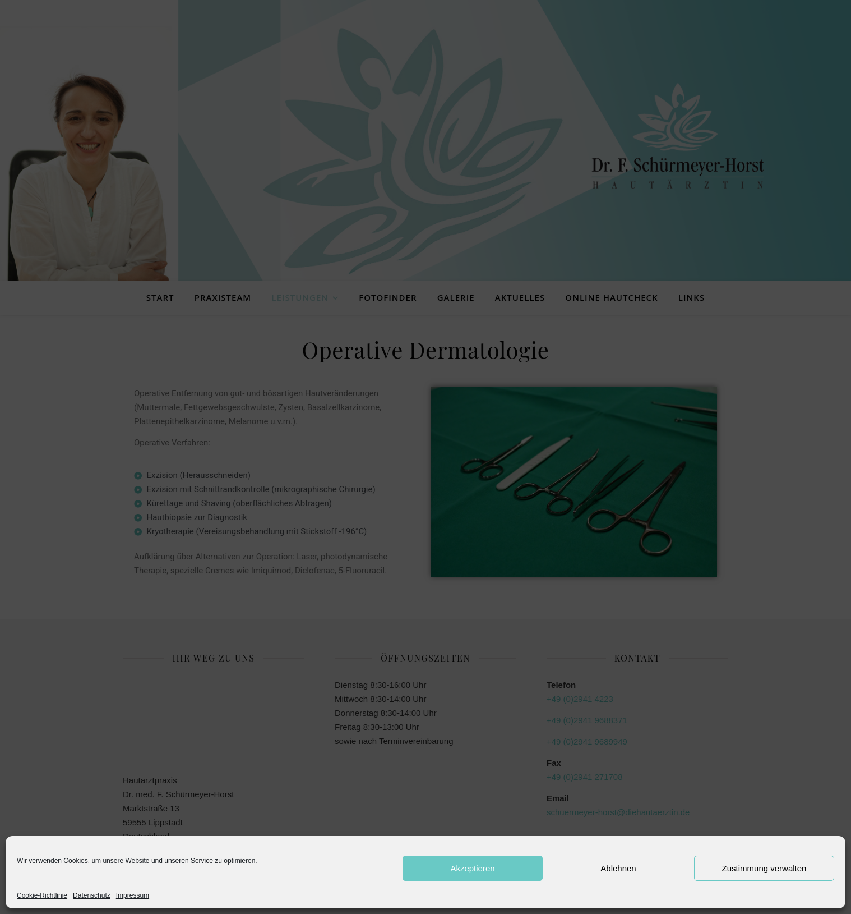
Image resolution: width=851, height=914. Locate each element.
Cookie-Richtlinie (42, 895)
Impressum (132, 895)
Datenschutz (91, 895)
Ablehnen (618, 868)
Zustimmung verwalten (764, 868)
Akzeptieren (472, 868)
